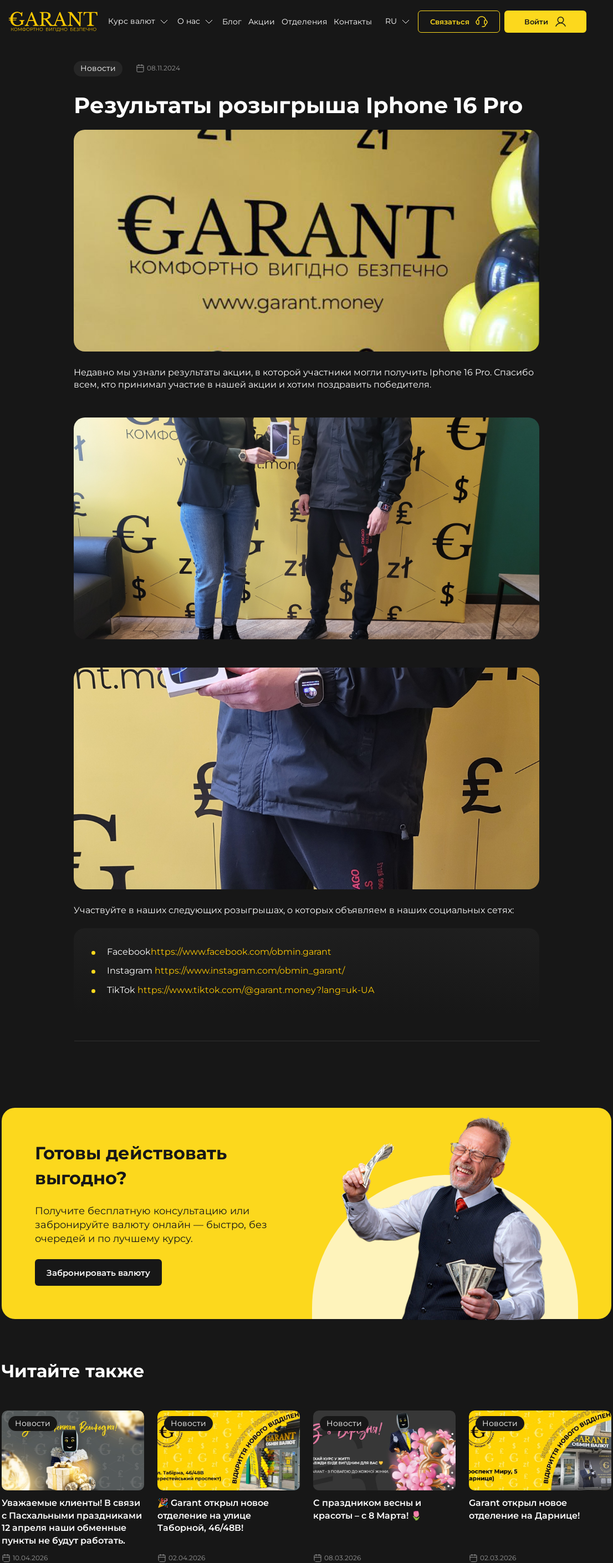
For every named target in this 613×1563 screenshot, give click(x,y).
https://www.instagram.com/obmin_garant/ (250, 970)
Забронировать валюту (98, 1272)
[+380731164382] (458, 21)
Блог (232, 22)
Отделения (304, 22)
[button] (139, 22)
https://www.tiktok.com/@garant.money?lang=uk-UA (255, 990)
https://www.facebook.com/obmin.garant (241, 951)
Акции (261, 22)
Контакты (353, 22)
